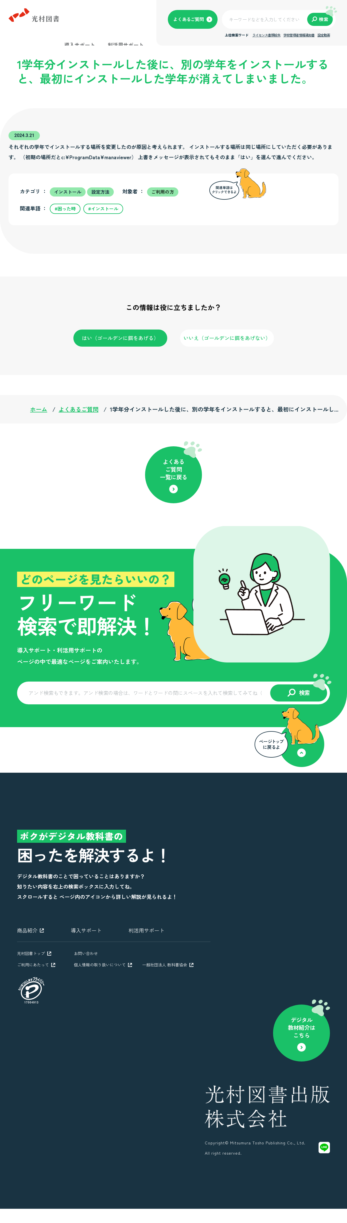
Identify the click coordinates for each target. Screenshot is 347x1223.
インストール (67, 191)
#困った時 (65, 208)
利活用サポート (126, 44)
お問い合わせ (86, 953)
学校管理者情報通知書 (299, 34)
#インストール (103, 208)
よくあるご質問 (78, 409)
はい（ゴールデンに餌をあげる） (120, 337)
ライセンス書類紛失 (266, 34)
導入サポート (79, 44)
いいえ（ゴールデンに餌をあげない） (226, 337)
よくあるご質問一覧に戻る (173, 469)
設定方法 (100, 191)
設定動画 (323, 34)
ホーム (38, 409)
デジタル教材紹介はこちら (301, 1027)
